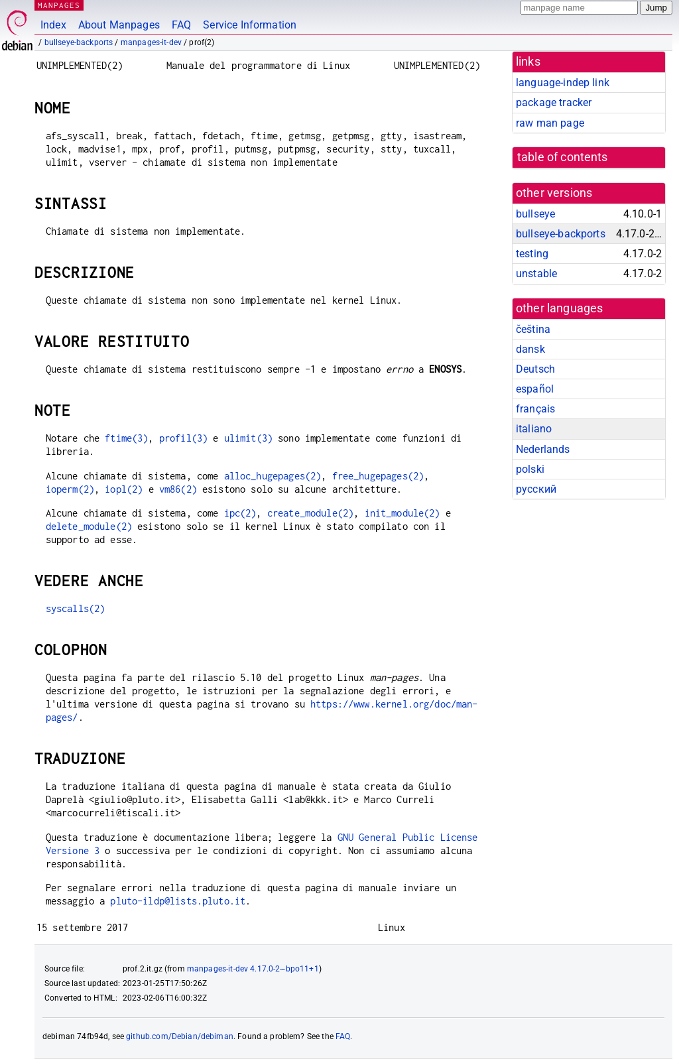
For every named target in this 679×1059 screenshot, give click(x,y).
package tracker (553, 102)
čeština (533, 329)
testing (532, 253)
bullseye (535, 214)
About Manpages (119, 25)
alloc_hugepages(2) (273, 475)
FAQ (181, 25)
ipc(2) (240, 513)
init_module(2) (402, 513)
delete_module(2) (89, 526)
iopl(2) (124, 489)
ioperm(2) (70, 489)
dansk (530, 349)
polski (530, 469)
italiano (534, 428)
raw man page (550, 123)
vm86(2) (178, 489)
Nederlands (543, 449)
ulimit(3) (248, 438)
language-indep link (562, 82)
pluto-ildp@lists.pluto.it (177, 900)
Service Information (249, 25)
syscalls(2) (75, 608)
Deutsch (535, 369)
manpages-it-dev (151, 42)
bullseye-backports (78, 42)
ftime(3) (126, 438)
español (535, 389)
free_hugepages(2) (378, 475)
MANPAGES (59, 5)
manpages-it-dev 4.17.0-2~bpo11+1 (253, 968)
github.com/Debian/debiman (179, 1036)
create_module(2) (310, 513)
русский (536, 489)
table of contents (562, 157)
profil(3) (183, 438)
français (535, 409)
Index (53, 25)
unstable (536, 273)
